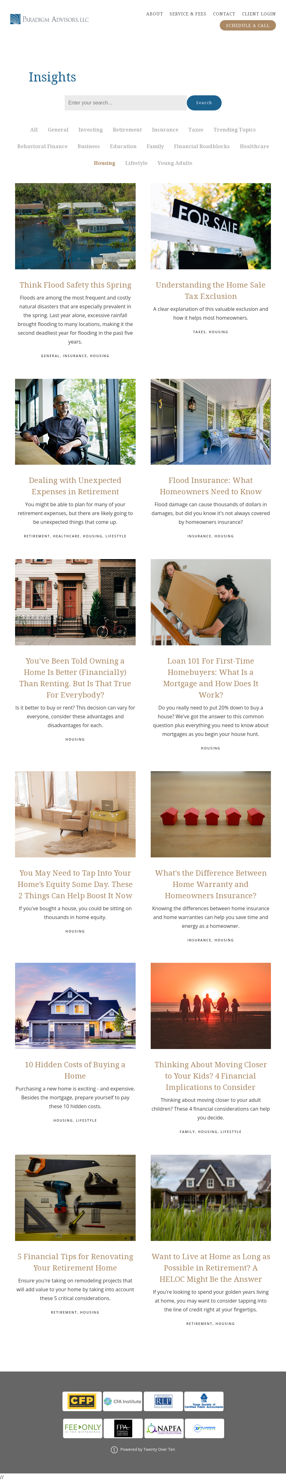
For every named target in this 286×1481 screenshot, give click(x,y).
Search (204, 103)
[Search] (126, 102)
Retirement (127, 130)
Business (89, 146)
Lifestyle (136, 163)
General (58, 130)
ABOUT (154, 13)
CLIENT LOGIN (259, 13)
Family (155, 146)
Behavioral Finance (42, 146)
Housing (104, 163)
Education (123, 146)
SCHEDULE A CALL (248, 25)
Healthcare (254, 146)
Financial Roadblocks (202, 146)
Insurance (165, 130)
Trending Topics (234, 130)
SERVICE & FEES (188, 13)
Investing (90, 130)
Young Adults (175, 163)
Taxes (195, 130)
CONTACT (224, 13)
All (34, 130)
